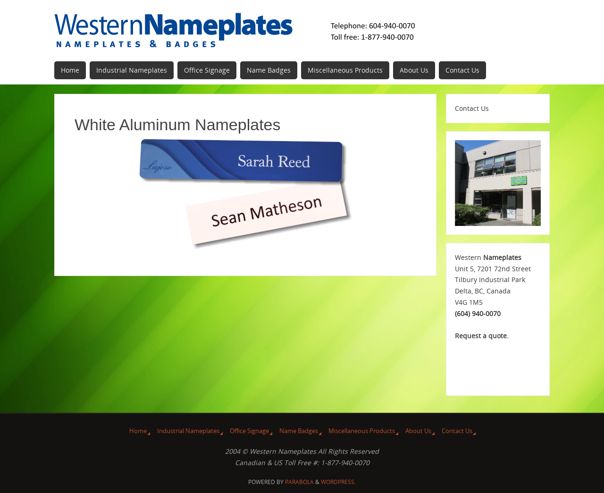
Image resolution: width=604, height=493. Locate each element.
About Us (418, 431)
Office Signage (249, 431)
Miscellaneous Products (361, 431)
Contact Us (457, 431)
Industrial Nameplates (188, 431)
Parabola (299, 482)
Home (138, 431)
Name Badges (298, 431)
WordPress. (338, 482)
